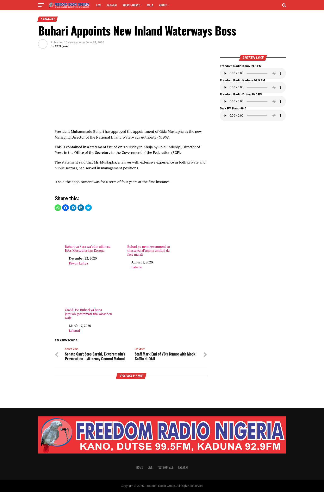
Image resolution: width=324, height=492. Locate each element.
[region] (131, 94)
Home (139, 467)
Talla (150, 5)
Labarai (112, 5)
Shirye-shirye (131, 5)
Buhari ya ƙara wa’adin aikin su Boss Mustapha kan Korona (89, 234)
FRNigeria (61, 46)
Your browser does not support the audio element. (253, 73)
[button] (58, 207)
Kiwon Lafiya (78, 263)
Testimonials (165, 467)
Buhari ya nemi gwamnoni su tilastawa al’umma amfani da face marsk (151, 235)
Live (98, 5)
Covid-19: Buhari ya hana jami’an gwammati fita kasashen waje (89, 299)
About (163, 5)
